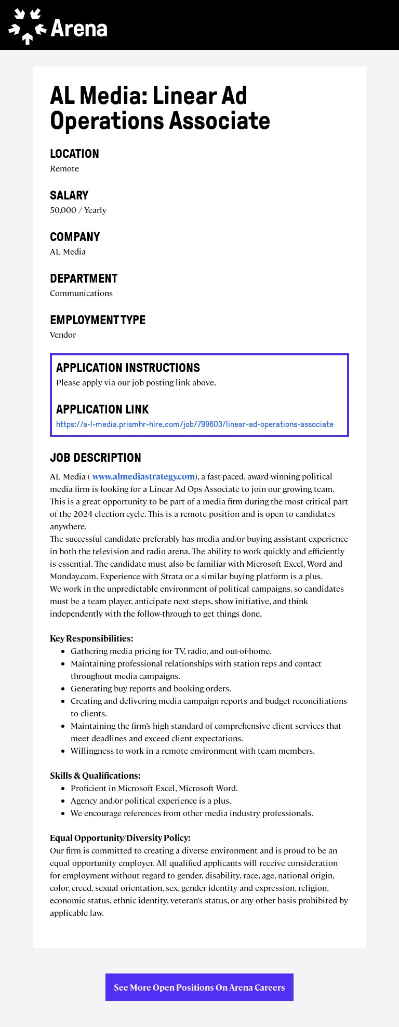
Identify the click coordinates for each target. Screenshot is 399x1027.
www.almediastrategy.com (143, 476)
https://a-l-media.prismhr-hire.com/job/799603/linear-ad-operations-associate (195, 424)
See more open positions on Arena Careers (199, 987)
